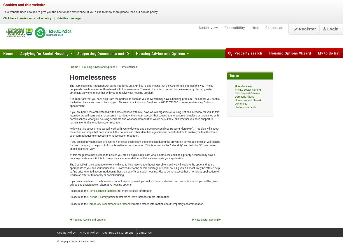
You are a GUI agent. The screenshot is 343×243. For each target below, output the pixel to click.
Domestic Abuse (244, 96)
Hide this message (69, 18)
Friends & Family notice (102, 197)
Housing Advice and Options (161, 54)
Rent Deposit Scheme (247, 93)
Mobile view (208, 28)
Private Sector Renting (206, 219)
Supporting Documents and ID (103, 54)
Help (255, 28)
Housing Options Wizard (290, 53)
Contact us (274, 28)
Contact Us (144, 232)
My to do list (329, 53)
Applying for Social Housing (45, 54)
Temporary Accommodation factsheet (110, 204)
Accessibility (234, 28)
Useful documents (245, 107)
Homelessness (243, 86)
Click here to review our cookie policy (27, 18)
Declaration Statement (117, 232)
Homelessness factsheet (103, 190)
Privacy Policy (89, 232)
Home (8, 54)
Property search (248, 53)
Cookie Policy (66, 232)
